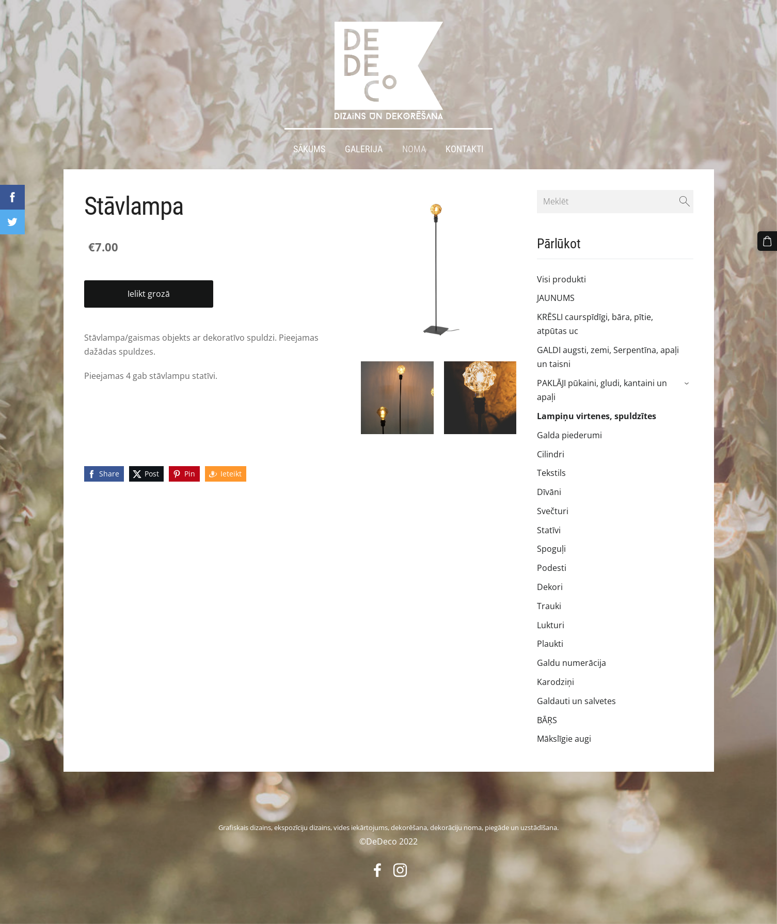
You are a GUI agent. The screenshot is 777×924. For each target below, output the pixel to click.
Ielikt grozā (149, 293)
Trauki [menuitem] (549, 606)
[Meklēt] (615, 201)
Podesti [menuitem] (551, 567)
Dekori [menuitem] (550, 587)
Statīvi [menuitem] (549, 529)
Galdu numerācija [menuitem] (571, 662)
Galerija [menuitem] (364, 149)
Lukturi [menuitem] (550, 624)
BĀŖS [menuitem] (547, 719)
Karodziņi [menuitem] (555, 682)
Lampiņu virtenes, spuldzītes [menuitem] (596, 416)
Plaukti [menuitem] (550, 643)
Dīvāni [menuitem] (549, 492)
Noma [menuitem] (414, 149)
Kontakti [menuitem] (465, 149)
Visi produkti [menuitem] (561, 278)
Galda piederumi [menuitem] (569, 434)
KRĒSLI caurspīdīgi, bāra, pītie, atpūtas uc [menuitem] (595, 324)
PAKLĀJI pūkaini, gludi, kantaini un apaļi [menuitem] (602, 390)
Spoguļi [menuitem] (551, 548)
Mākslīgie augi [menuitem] (564, 738)
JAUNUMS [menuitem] (556, 298)
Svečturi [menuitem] (552, 511)
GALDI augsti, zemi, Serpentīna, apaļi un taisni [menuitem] (608, 357)
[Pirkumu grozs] (767, 241)
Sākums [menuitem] (309, 149)
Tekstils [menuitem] (551, 473)
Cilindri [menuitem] (550, 453)
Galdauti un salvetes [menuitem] (576, 700)
